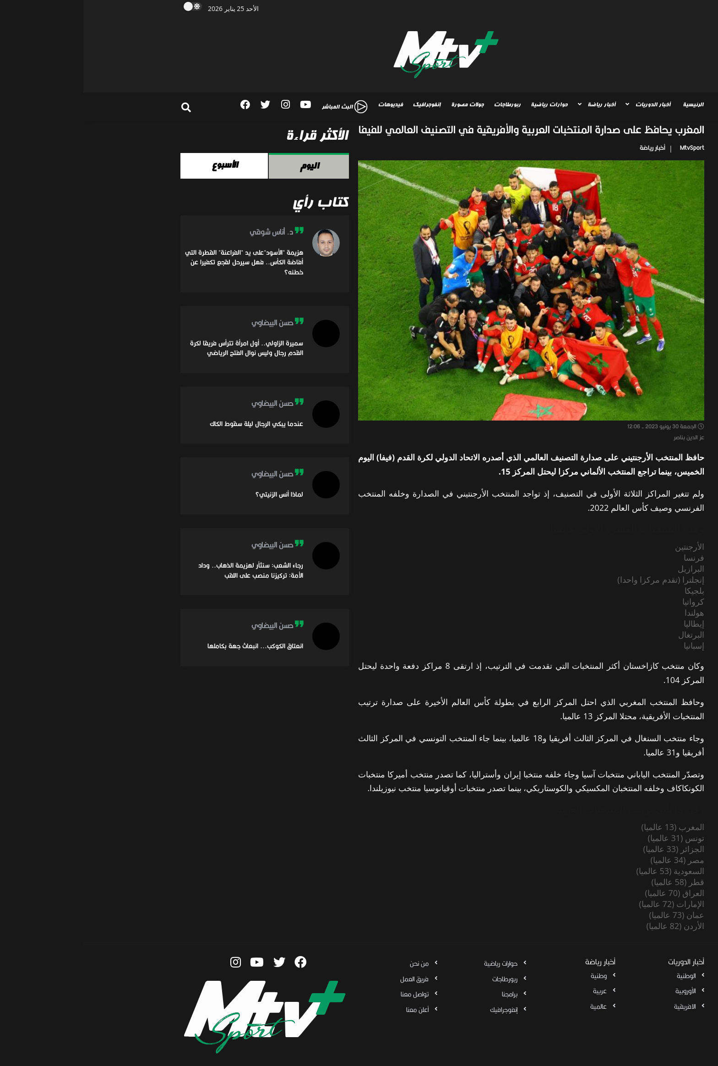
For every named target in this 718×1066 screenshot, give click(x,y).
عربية (516, 991)
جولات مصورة (384, 104)
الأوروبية (602, 991)
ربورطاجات (423, 104)
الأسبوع (141, 165)
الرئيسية (609, 104)
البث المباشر (261, 107)
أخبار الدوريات (569, 104)
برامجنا (426, 994)
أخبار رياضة (518, 104)
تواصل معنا (331, 994)
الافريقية (601, 1006)
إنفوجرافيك (343, 104)
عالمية (515, 1006)
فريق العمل (331, 979)
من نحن (335, 963)
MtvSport (609, 147)
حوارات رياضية (465, 104)
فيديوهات (306, 104)
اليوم (225, 166)
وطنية (515, 975)
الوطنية (602, 975)
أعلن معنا (334, 1009)
